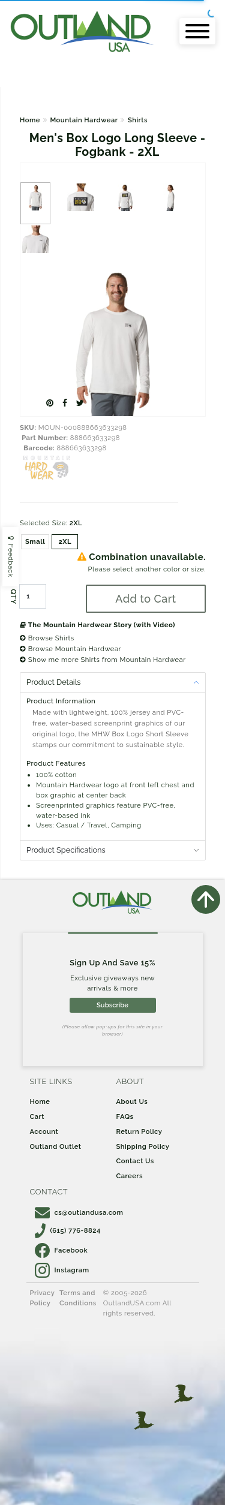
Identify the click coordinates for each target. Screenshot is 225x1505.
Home (30, 120)
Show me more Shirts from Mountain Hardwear (103, 659)
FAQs (125, 1116)
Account (44, 1131)
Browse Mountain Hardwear (70, 649)
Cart (37, 1116)
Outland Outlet (56, 1146)
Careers (129, 1176)
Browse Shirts (47, 638)
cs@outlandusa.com (79, 1212)
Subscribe (112, 1005)
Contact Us (135, 1161)
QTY (13, 596)
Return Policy (139, 1131)
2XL (65, 541)
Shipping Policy (143, 1146)
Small (35, 541)
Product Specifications (66, 849)
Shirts (138, 120)
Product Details (53, 682)
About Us (132, 1101)
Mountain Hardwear (84, 120)
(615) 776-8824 (68, 1230)
